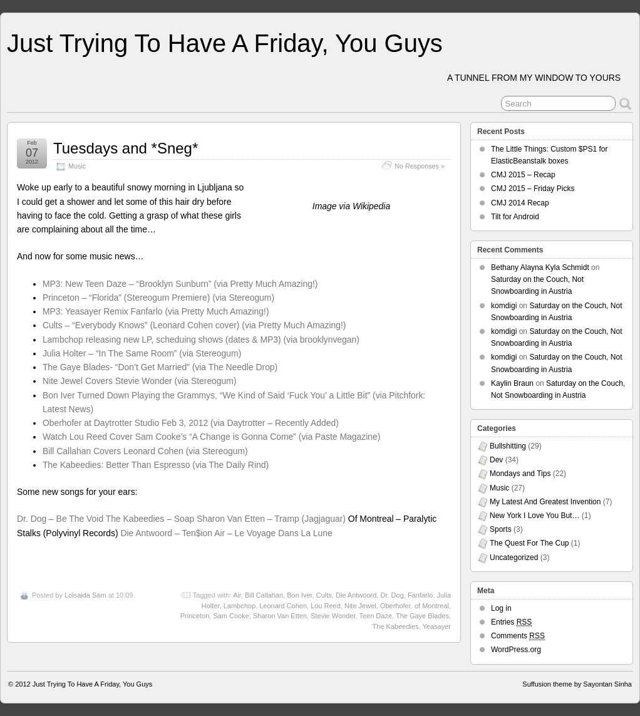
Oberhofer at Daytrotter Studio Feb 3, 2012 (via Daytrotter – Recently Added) (191, 423)
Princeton (194, 616)
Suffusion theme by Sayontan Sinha (577, 684)
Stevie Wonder (333, 616)
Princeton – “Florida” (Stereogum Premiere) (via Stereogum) (158, 298)
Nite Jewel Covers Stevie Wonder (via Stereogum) (140, 381)
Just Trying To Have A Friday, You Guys (225, 43)
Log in (501, 608)
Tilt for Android (515, 216)
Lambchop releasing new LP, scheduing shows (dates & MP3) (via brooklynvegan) (201, 340)
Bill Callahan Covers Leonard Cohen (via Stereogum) (145, 451)
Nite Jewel (360, 606)
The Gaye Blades (422, 616)
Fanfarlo (420, 595)
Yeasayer (437, 626)
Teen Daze (375, 616)
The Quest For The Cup (529, 543)
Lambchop (239, 606)
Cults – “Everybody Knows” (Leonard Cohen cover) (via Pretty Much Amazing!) (194, 325)
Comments (518, 636)
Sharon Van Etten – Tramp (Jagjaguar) (271, 519)
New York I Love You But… (534, 515)
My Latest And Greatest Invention (545, 501)
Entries (511, 622)
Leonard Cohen (283, 606)
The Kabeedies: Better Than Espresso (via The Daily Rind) (156, 465)
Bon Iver (299, 595)
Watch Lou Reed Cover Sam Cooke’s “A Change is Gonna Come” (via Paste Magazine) (212, 437)
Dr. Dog (391, 595)
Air (237, 595)
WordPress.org (516, 649)
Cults (324, 595)
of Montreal (432, 606)
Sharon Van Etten (280, 616)
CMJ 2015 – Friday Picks (532, 188)
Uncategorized (514, 557)
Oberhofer (395, 606)
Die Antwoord (356, 595)
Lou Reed (326, 606)
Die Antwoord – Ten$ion (166, 533)
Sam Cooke (231, 616)
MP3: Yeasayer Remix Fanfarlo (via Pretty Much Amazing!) (156, 311)
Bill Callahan (264, 595)
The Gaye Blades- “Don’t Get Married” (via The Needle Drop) (160, 367)
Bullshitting (508, 446)
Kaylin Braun (512, 383)
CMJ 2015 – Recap (523, 174)
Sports (501, 529)
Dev (496, 459)
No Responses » (420, 166)
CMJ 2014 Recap (520, 203)
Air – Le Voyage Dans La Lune (273, 533)
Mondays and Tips (520, 473)
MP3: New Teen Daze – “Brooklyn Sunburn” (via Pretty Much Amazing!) (180, 284)
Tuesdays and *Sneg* (125, 148)
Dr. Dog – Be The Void (60, 519)
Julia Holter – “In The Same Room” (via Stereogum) (142, 353)
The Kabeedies (396, 626)
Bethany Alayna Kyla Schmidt (540, 267)
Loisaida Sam (85, 595)
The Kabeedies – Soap (150, 519)
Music (77, 166)
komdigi (504, 305)
